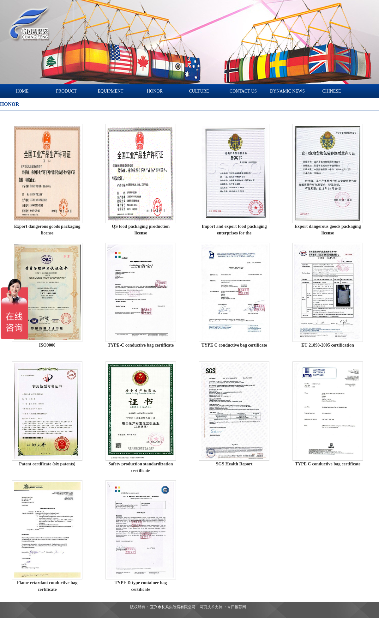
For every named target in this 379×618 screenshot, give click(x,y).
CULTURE (199, 91)
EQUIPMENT (110, 91)
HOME (21, 91)
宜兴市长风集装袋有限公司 (173, 607)
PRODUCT (66, 91)
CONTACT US (243, 91)
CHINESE (331, 91)
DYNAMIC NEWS (287, 91)
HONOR (155, 91)
